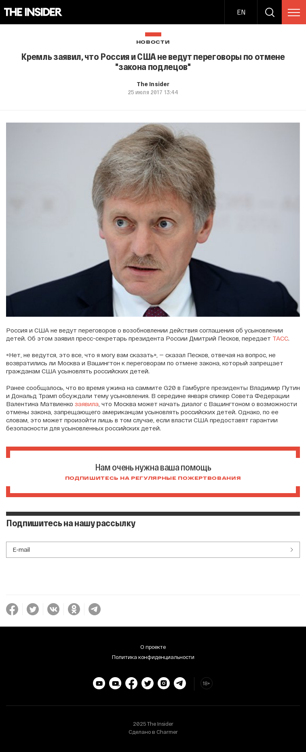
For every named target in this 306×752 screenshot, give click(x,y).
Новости (153, 42)
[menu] (294, 12)
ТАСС (280, 338)
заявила (87, 403)
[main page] (33, 12)
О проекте (153, 647)
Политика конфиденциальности (153, 657)
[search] (269, 12)
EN (241, 12)
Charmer (167, 732)
